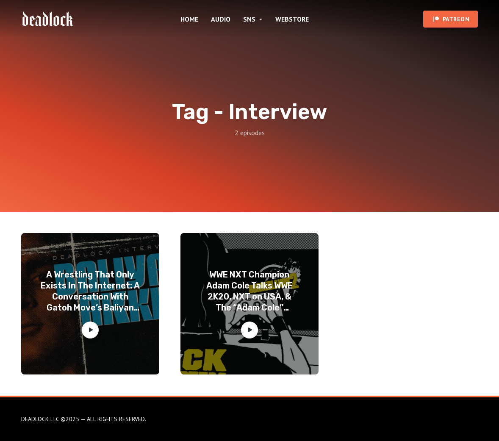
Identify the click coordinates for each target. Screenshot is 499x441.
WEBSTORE (292, 19)
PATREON (456, 19)
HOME (189, 19)
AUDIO (220, 19)
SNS (249, 19)
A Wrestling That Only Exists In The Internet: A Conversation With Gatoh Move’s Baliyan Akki (90, 291)
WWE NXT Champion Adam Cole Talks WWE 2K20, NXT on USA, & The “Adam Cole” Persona (249, 291)
